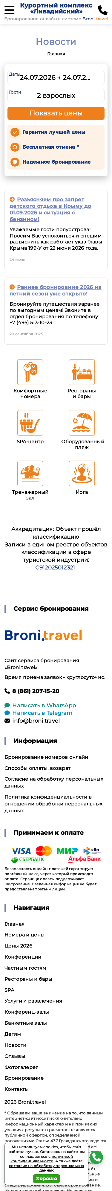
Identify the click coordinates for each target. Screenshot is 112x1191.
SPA (9, 990)
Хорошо (46, 1178)
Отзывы (14, 1056)
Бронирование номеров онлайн (46, 757)
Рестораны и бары (28, 979)
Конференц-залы (26, 1012)
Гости (15, 92)
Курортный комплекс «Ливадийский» (56, 8)
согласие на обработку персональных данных (46, 1168)
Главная (56, 54)
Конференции (23, 957)
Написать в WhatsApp (40, 705)
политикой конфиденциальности (41, 1158)
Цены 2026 (18, 946)
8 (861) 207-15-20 (31, 691)
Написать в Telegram (38, 713)
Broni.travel (32, 1102)
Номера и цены (24, 935)
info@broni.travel (32, 721)
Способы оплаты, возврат (37, 768)
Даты (14, 74)
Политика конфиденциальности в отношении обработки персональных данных (53, 804)
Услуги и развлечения (33, 1001)
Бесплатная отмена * (50, 147)
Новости (15, 1045)
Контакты (16, 1089)
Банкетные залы (25, 1023)
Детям (12, 1034)
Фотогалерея (21, 1067)
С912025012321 (55, 567)
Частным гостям (25, 968)
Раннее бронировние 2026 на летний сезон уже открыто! (56, 290)
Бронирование (24, 1078)
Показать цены (56, 113)
